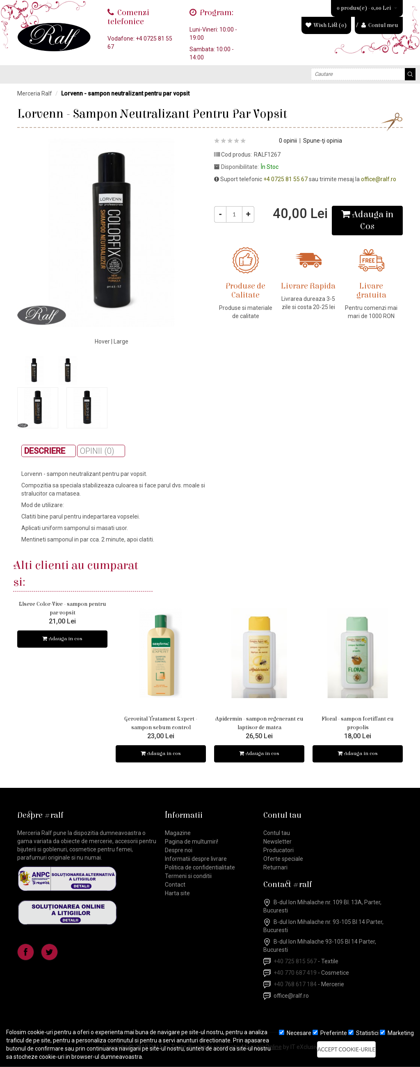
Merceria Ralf (34, 93)
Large (121, 341)
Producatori (278, 850)
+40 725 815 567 (295, 961)
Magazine (178, 833)
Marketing (397, 1033)
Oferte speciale (283, 859)
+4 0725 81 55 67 (285, 179)
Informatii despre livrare (196, 859)
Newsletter (277, 842)
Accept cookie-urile (346, 1049)
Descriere (44, 451)
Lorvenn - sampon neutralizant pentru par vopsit (125, 93)
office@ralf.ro (378, 179)
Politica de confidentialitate (200, 868)
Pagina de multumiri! (191, 842)
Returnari (275, 868)
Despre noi (178, 850)
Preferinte (330, 1033)
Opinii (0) (97, 451)
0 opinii (288, 140)
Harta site (177, 893)
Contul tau (276, 833)
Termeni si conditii (188, 876)
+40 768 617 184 (295, 984)
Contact (175, 885)
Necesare (295, 1033)
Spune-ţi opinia (322, 140)
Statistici (363, 1033)
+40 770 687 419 (295, 973)
